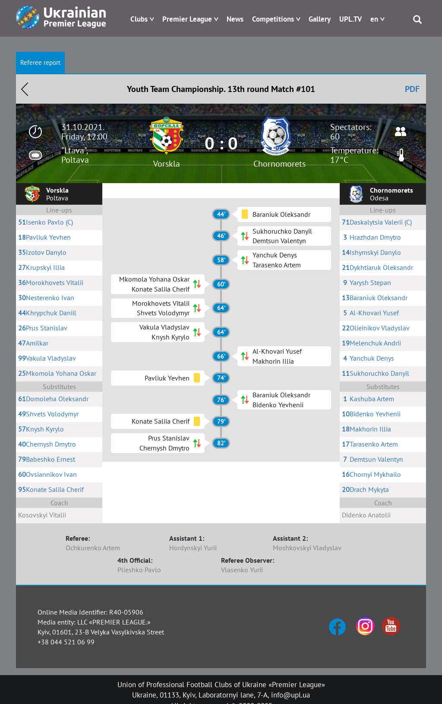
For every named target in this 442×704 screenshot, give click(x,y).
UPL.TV (350, 19)
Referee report (40, 62)
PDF (412, 89)
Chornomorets (279, 163)
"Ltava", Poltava (75, 155)
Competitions (273, 19)
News (235, 19)
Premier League (187, 19)
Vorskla (166, 163)
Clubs (139, 19)
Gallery (320, 19)
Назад (24, 89)
